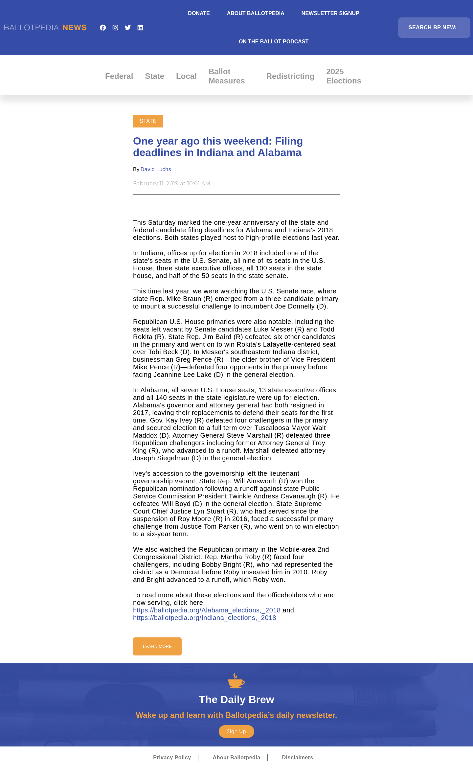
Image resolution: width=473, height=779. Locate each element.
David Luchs (156, 169)
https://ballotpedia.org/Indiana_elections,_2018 (204, 617)
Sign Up (236, 731)
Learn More (157, 646)
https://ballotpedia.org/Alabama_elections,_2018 (207, 610)
